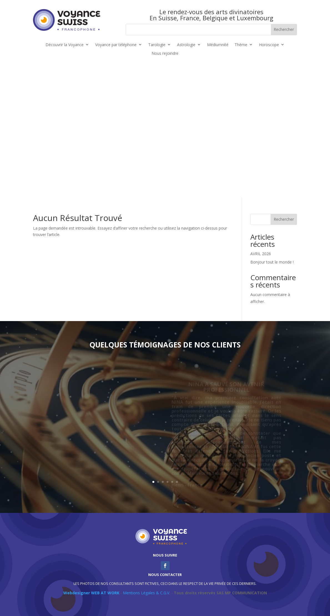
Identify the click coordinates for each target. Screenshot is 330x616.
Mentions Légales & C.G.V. (146, 592)
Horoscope (269, 45)
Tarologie (156, 45)
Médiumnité (217, 45)
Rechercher (284, 219)
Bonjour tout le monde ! (272, 262)
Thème (241, 45)
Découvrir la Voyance (65, 45)
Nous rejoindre (165, 53)
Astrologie (186, 45)
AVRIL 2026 (260, 253)
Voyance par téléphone (116, 45)
